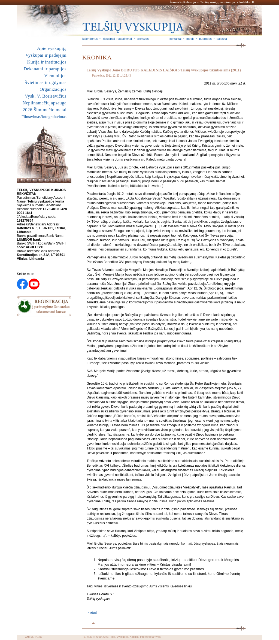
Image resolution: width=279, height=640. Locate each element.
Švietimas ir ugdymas (45, 82)
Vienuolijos (55, 75)
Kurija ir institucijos (46, 62)
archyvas (143, 38)
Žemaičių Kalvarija (182, 2)
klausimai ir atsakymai (117, 38)
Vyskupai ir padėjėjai (45, 55)
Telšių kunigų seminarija (217, 2)
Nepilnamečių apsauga (44, 102)
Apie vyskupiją (51, 48)
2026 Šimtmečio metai (44, 109)
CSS (39, 636)
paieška (222, 38)
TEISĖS (87, 636)
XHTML (29, 636)
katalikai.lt (246, 2)
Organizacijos (53, 89)
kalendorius (90, 38)
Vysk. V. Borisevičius (45, 96)
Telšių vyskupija (118, 636)
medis (190, 38)
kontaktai (175, 38)
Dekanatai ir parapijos (44, 68)
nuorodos (205, 38)
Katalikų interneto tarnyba (145, 636)
